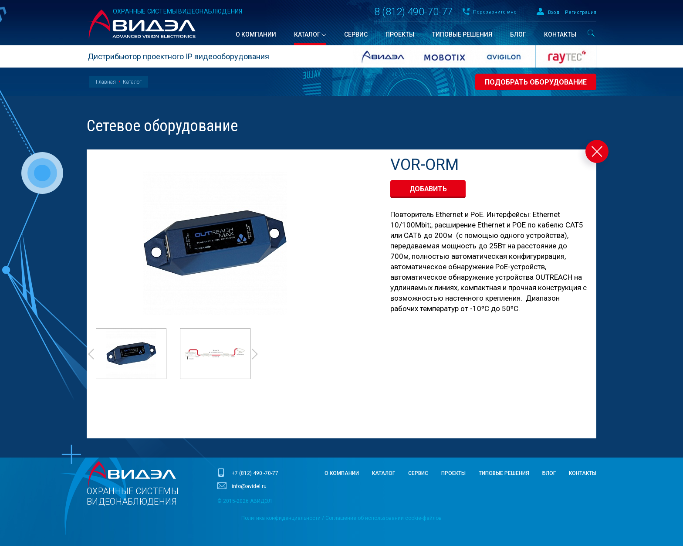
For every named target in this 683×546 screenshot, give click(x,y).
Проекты (453, 473)
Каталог (132, 82)
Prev (90, 354)
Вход (554, 12)
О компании (342, 473)
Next (255, 354)
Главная (106, 82)
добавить (428, 189)
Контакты (582, 473)
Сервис (418, 473)
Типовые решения (504, 473)
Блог (549, 473)
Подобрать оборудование (536, 82)
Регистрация (580, 12)
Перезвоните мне (495, 12)
